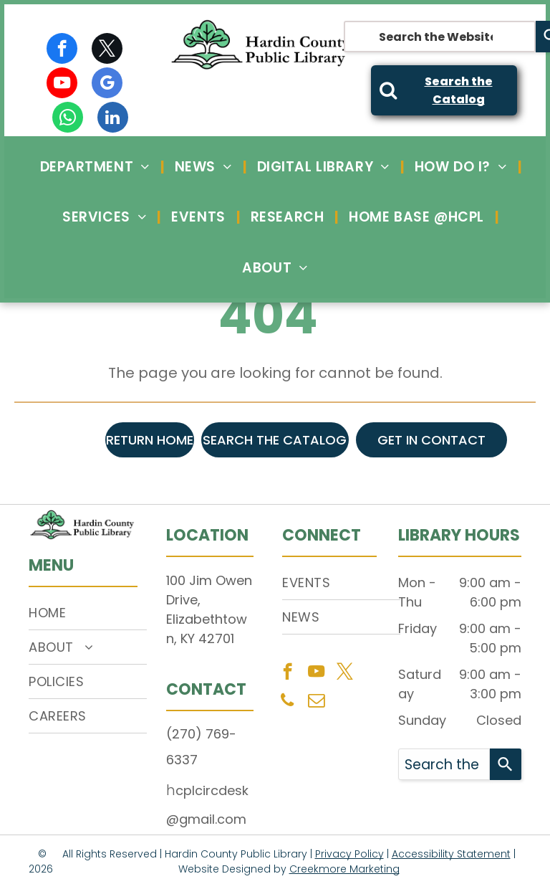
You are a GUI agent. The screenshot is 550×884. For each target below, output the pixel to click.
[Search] (505, 764)
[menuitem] (96, 166)
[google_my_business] (107, 84)
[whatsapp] (67, 119)
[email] (316, 702)
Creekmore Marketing (344, 869)
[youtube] (62, 84)
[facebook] (62, 50)
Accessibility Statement (451, 854)
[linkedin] (112, 119)
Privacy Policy (349, 854)
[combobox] (440, 36)
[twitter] (107, 50)
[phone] (287, 702)
